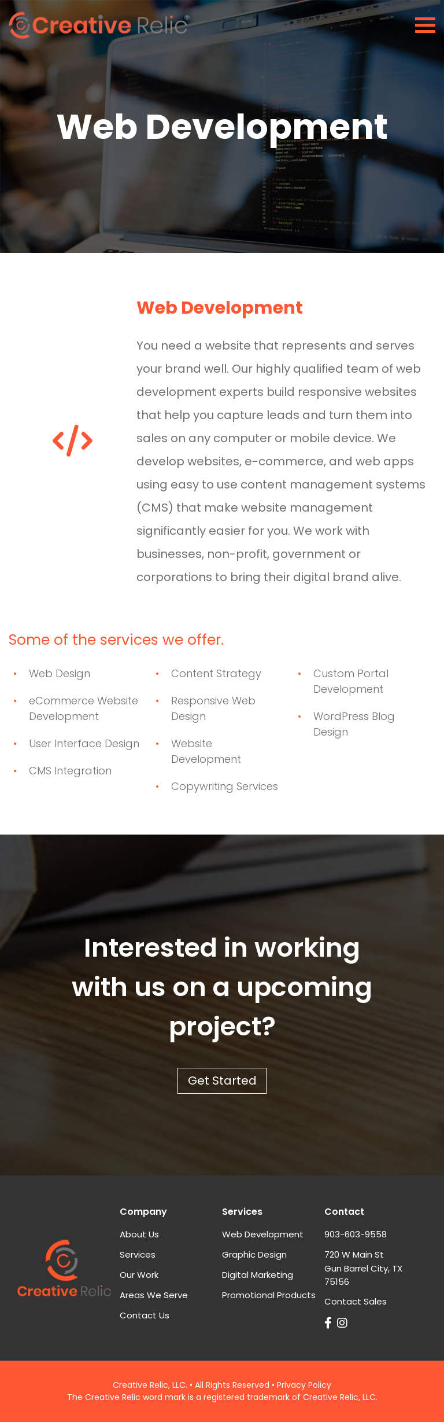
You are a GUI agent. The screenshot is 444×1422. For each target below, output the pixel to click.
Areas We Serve (154, 1295)
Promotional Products (269, 1295)
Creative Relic (140, 1385)
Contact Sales (355, 1301)
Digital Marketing (257, 1275)
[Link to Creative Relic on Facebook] (329, 1323)
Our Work (139, 1275)
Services (138, 1254)
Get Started (222, 1080)
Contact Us (144, 1315)
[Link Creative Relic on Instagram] (343, 1323)
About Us (139, 1234)
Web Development (263, 1234)
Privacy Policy (304, 1385)
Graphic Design (254, 1254)
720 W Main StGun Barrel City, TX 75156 (363, 1268)
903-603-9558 (355, 1234)
